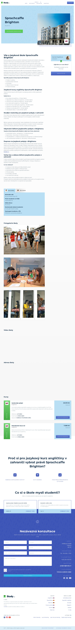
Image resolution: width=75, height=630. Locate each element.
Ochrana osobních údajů (64, 572)
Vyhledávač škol (67, 598)
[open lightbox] (24, 239)
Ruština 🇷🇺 (51, 607)
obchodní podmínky (48, 628)
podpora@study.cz (65, 565)
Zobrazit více (30, 511)
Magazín (39, 3)
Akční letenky (36, 617)
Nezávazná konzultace (14, 31)
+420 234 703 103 (66, 559)
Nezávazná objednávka (62, 417)
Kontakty (70, 2)
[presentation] (42, 570)
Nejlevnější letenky (66, 617)
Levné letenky (45, 617)
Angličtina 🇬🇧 (51, 598)
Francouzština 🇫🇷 (50, 605)
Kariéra (69, 607)
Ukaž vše (52, 610)
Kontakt (69, 602)
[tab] (10, 190)
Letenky (5, 606)
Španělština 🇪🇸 (50, 600)
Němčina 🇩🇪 (51, 602)
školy (36, 2)
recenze (32, 3)
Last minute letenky (55, 617)
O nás (69, 610)
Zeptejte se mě (61, 73)
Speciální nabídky (66, 600)
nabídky (46, 3)
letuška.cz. (6, 152)
